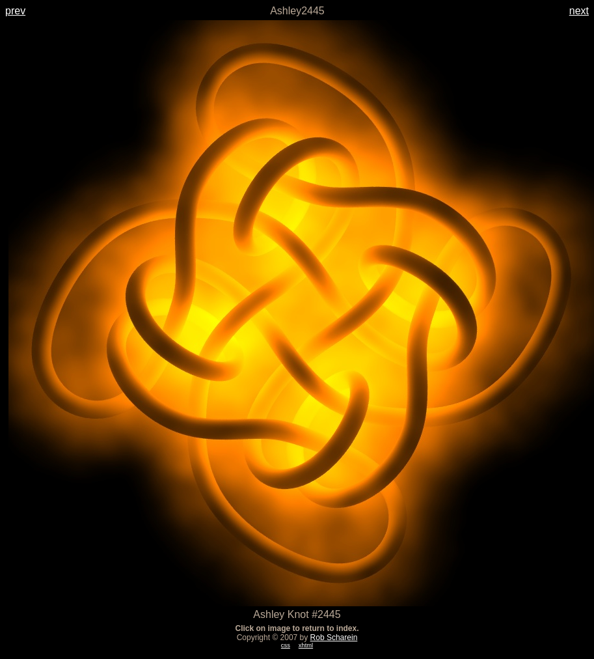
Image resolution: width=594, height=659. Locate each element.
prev (15, 10)
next (579, 10)
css (285, 645)
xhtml (306, 645)
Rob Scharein (334, 637)
